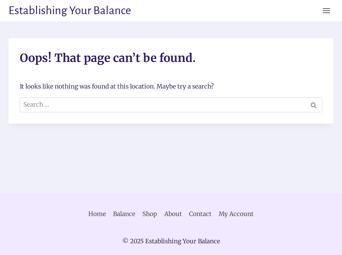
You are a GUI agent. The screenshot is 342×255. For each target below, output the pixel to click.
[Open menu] (326, 10)
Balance (124, 214)
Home (97, 214)
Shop (149, 214)
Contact (200, 214)
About (173, 214)
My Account (236, 214)
